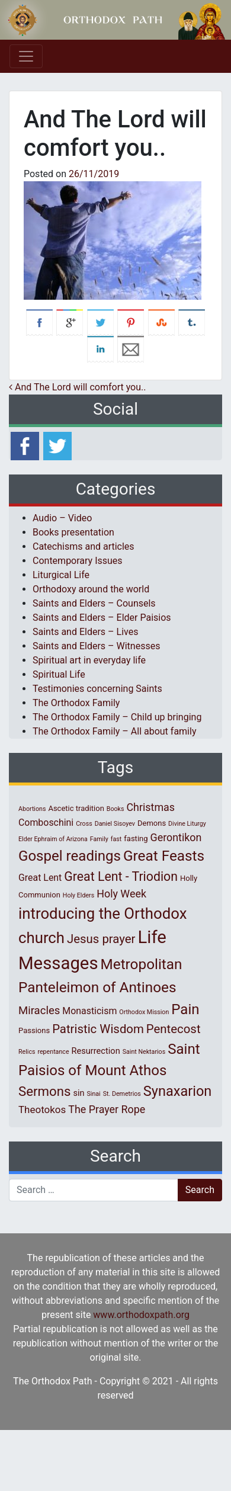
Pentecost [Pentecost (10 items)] (173, 1029)
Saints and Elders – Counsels (94, 603)
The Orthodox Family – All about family (114, 731)
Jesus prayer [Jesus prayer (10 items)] (101, 939)
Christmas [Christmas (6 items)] (150, 807)
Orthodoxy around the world (91, 589)
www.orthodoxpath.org (141, 1314)
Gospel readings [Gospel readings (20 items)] (69, 856)
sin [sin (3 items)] (78, 1093)
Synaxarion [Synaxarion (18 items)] (177, 1091)
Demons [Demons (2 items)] (151, 823)
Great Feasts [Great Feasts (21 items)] (163, 855)
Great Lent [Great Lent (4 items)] (40, 877)
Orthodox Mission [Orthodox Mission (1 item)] (144, 1012)
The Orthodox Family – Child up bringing (117, 717)
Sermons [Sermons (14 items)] (44, 1091)
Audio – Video (62, 518)
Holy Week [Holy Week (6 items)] (121, 893)
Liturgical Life (61, 575)
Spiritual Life (59, 674)
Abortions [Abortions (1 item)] (32, 809)
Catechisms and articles (83, 546)
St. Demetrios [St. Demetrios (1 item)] (122, 1094)
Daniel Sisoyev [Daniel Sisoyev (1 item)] (115, 824)
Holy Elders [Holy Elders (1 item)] (78, 895)
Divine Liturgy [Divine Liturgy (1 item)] (187, 824)
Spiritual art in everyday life (89, 660)
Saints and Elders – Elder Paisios (102, 617)
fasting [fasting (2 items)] (135, 838)
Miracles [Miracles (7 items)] (39, 1010)
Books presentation (73, 532)
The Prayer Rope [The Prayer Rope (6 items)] (106, 1109)
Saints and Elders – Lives (85, 631)
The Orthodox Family (76, 702)
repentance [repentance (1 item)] (53, 1052)
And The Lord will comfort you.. (77, 387)
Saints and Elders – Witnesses (96, 646)
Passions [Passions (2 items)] (34, 1030)
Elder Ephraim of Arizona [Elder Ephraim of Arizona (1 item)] (53, 839)
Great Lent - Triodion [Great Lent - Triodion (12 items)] (121, 876)
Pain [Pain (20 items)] (185, 1009)
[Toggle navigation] (26, 56)
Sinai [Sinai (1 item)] (94, 1094)
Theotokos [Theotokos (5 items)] (42, 1109)
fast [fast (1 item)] (116, 839)
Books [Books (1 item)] (115, 809)
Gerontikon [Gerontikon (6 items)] (176, 837)
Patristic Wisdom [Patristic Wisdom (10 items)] (98, 1029)
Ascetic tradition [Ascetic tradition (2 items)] (76, 808)
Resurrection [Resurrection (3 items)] (96, 1051)
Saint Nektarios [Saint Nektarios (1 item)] (144, 1052)
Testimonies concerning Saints (97, 688)
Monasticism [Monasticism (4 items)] (89, 1011)
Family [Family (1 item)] (99, 839)
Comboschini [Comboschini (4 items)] (45, 822)
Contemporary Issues (78, 560)
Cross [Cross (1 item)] (84, 824)
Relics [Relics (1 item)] (26, 1052)
